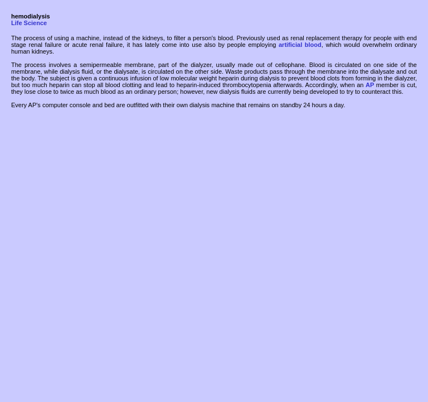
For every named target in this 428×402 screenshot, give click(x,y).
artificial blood (300, 44)
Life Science (29, 23)
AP (370, 85)
